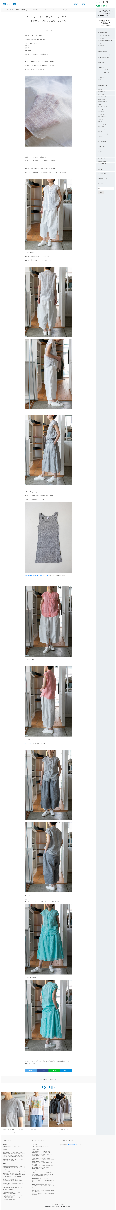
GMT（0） (100, 131)
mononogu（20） (102, 96)
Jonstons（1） (101, 136)
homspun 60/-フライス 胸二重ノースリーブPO (37, 575)
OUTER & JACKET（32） (103, 57)
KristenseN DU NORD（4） (104, 144)
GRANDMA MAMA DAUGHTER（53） (104, 155)
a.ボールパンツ (29, 743)
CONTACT (83, 4)
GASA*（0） (101, 109)
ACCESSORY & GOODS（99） (105, 75)
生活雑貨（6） (101, 77)
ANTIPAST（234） (102, 124)
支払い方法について (72, 1144)
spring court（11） (102, 129)
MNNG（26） (101, 94)
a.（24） (100, 151)
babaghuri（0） (102, 158)
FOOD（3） (101, 79)
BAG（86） (100, 60)
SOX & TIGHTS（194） (103, 70)
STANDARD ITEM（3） (103, 45)
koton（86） (101, 126)
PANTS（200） (101, 62)
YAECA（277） (101, 119)
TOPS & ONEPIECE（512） (104, 55)
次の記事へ (53, 1079)
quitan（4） (101, 104)
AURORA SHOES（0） (103, 161)
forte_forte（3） (102, 149)
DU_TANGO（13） (102, 91)
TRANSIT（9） (101, 139)
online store (98, 2)
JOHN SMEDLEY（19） (103, 134)
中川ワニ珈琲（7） (102, 163)
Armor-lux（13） (102, 99)
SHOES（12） (101, 67)
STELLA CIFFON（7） (103, 106)
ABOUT (76, 4)
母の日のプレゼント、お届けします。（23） (105, 37)
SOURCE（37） (101, 146)
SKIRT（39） (101, 65)
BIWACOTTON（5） (102, 101)
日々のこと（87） (102, 173)
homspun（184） (102, 116)
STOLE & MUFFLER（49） (104, 72)
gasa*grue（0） (101, 111)
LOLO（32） (101, 121)
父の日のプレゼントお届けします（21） (105, 42)
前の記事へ (44, 1079)
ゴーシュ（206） (102, 114)
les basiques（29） (102, 141)
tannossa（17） (102, 89)
